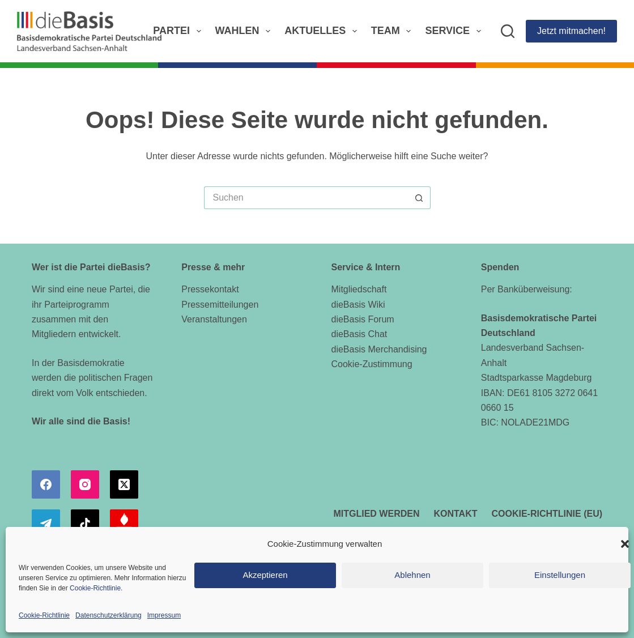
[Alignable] (124, 523)
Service (455, 31)
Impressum (164, 615)
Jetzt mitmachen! (571, 31)
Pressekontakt (210, 289)
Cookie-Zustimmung (371, 364)
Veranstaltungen (214, 319)
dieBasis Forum (362, 319)
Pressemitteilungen (219, 304)
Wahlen (245, 31)
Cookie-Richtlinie (95, 588)
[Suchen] (507, 31)
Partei (179, 31)
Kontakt (455, 513)
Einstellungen (559, 575)
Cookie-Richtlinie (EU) (547, 513)
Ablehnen (412, 575)
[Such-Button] (419, 197)
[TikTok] (85, 523)
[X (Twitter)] (124, 484)
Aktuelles (322, 31)
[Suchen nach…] (306, 197)
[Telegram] (46, 523)
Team (393, 31)
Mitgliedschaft (359, 289)
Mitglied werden (376, 513)
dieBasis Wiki (358, 304)
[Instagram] (85, 484)
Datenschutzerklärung (108, 615)
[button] (625, 544)
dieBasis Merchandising (379, 349)
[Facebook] (46, 484)
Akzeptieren (264, 575)
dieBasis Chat (359, 334)
